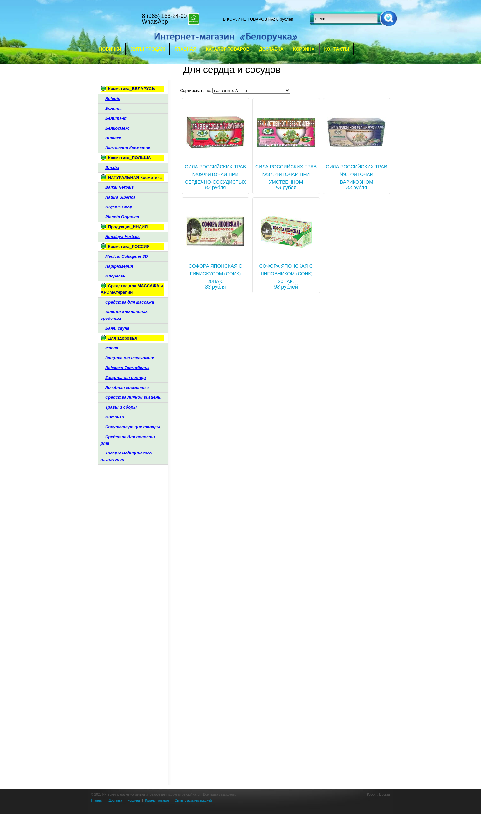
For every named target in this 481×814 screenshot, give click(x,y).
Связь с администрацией (193, 800)
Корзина (304, 49)
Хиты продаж (148, 49)
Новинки (110, 49)
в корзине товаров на (248, 19)
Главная (185, 49)
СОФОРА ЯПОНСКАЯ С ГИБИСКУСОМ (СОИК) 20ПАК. (215, 273)
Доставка (271, 49)
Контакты (336, 49)
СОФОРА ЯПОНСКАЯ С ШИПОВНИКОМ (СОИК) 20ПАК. (286, 273)
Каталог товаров (228, 49)
